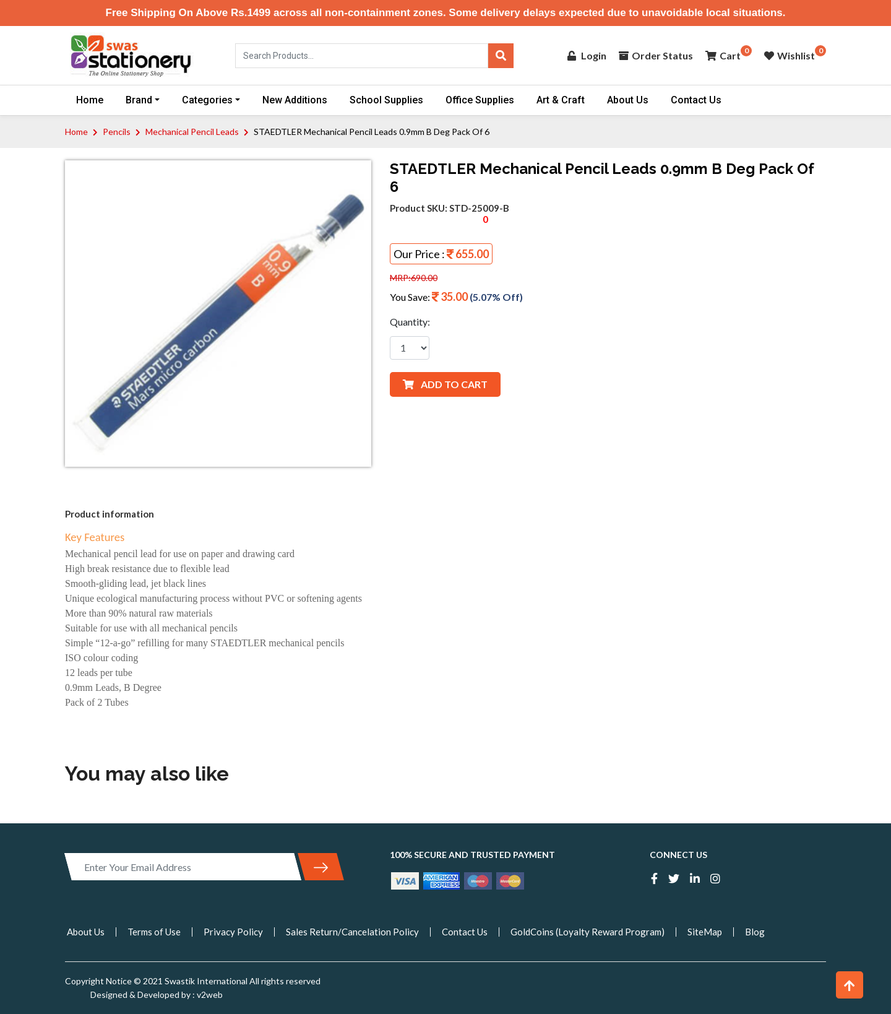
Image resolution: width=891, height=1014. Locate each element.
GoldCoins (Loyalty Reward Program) (587, 931)
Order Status (656, 55)
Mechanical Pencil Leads (192, 131)
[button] (849, 985)
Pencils (117, 131)
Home (89, 100)
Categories (207, 100)
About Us (627, 100)
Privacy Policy (233, 931)
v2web (209, 994)
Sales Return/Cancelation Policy (352, 931)
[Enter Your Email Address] (183, 866)
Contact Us (696, 100)
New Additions (294, 100)
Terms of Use (154, 931)
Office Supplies (480, 100)
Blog (755, 931)
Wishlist (789, 55)
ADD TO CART (445, 384)
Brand (139, 100)
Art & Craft (560, 100)
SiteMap (704, 931)
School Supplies (386, 100)
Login (586, 55)
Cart (723, 55)
